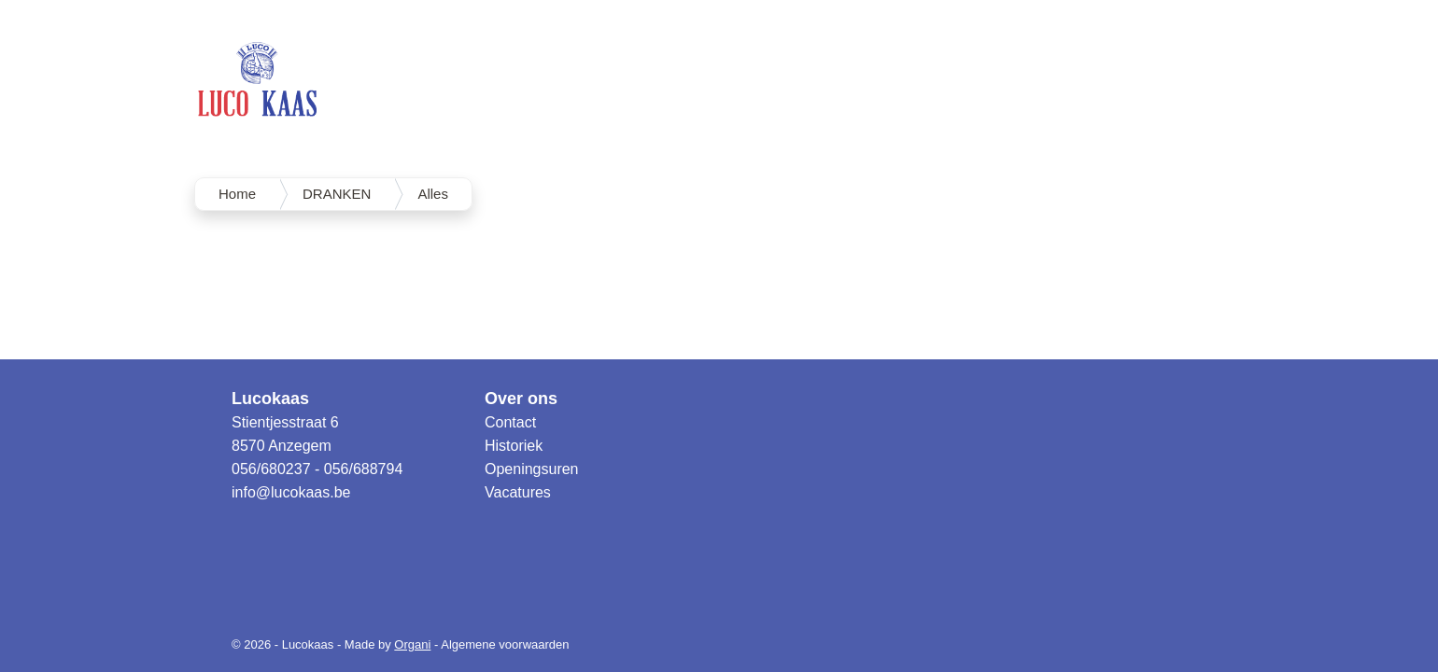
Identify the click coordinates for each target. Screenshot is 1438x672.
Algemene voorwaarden (505, 644)
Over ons (521, 398)
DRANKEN (337, 194)
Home (237, 194)
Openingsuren (532, 469)
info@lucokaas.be (291, 492)
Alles (432, 194)
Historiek (514, 446)
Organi (412, 644)
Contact (510, 422)
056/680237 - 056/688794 (317, 469)
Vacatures (518, 492)
